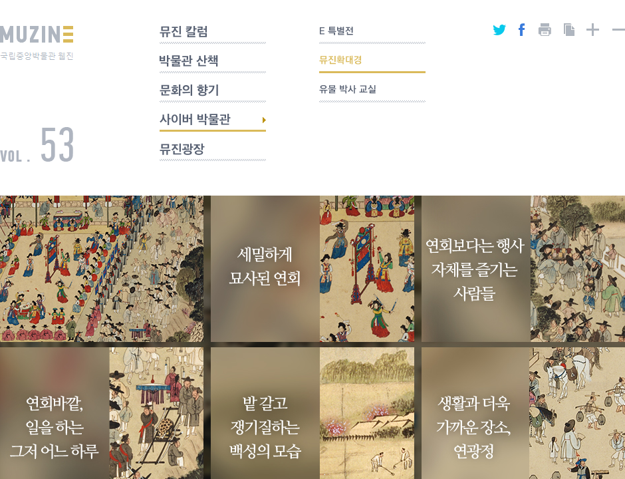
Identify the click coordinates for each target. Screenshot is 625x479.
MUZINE (36, 43)
